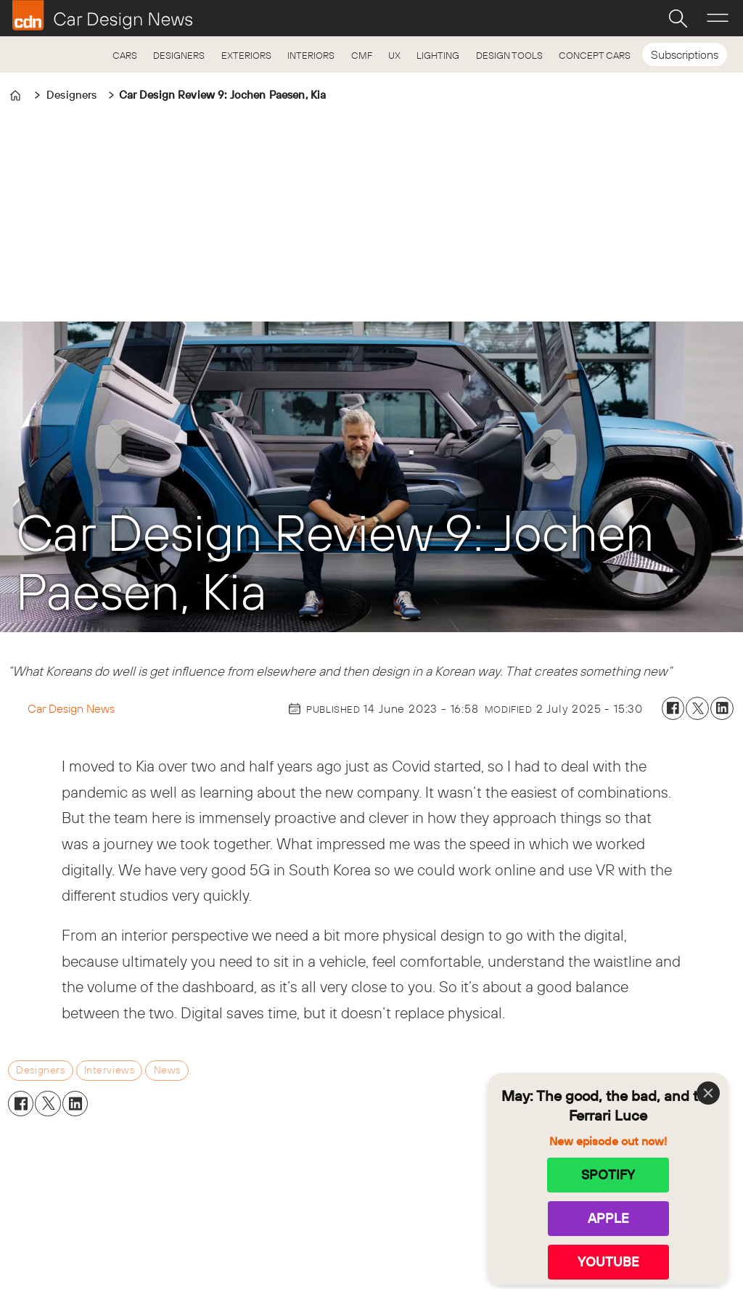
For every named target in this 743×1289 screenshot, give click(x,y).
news (167, 1069)
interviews (109, 1069)
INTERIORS (310, 55)
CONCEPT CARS (595, 55)
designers (40, 1069)
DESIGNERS (179, 55)
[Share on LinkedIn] (722, 708)
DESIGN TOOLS (509, 55)
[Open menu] (717, 18)
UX (394, 55)
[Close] (708, 1093)
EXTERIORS (246, 55)
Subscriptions (684, 54)
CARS (124, 55)
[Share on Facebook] (673, 708)
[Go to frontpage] (102, 15)
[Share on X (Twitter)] (697, 708)
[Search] (677, 18)
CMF (361, 55)
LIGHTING (437, 55)
